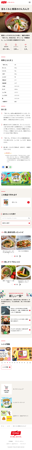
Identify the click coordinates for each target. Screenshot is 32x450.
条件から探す (6, 223)
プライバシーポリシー (19, 441)
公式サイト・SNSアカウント (12, 443)
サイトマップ (23, 443)
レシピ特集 (5, 367)
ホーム (2, 426)
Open (29, 2)
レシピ (8, 426)
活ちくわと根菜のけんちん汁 (19, 426)
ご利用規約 (10, 441)
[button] (14, 256)
